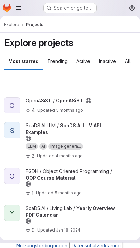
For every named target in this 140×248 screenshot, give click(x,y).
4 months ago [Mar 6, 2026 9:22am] (69, 155)
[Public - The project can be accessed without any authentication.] (88, 100)
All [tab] (128, 61)
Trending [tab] (57, 61)
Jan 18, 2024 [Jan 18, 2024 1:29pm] (68, 230)
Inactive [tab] (107, 61)
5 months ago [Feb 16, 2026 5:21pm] (68, 193)
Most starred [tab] (23, 61)
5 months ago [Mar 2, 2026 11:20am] (69, 110)
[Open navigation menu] (18, 8)
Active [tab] (83, 61)
